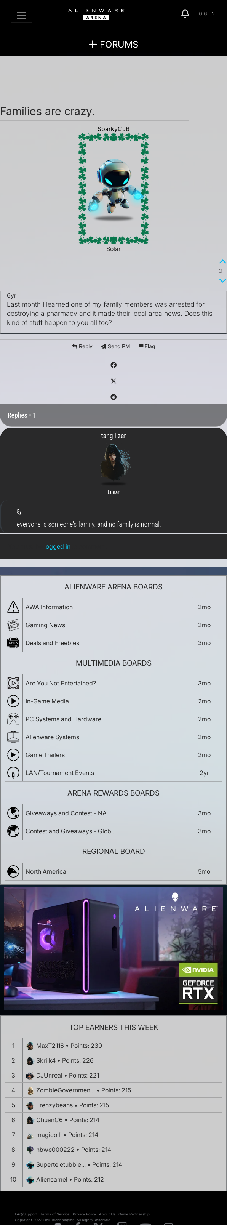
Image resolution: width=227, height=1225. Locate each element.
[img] (171, 14)
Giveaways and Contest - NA (66, 813)
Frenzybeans (54, 1105)
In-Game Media (47, 701)
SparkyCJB (113, 129)
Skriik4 (46, 1060)
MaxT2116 (50, 1045)
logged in (57, 546)
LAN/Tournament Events (60, 773)
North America (46, 871)
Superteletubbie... (61, 1164)
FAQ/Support (26, 1214)
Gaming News (45, 625)
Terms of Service (55, 1214)
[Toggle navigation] (21, 15)
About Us (107, 1214)
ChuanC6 (49, 1120)
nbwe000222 (55, 1149)
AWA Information (49, 607)
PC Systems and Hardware (63, 719)
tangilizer (113, 436)
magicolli (49, 1135)
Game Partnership (134, 1214)
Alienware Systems (52, 737)
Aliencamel (51, 1179)
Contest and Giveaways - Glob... (71, 831)
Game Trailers (45, 755)
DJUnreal (49, 1075)
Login (205, 13)
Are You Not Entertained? (61, 683)
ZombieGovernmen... (65, 1090)
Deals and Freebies (52, 643)
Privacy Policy (84, 1214)
